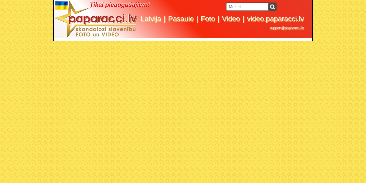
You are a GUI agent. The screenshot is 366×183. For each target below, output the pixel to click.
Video (231, 19)
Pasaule (181, 19)
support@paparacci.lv (286, 28)
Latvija (151, 19)
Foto (208, 19)
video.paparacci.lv (275, 19)
